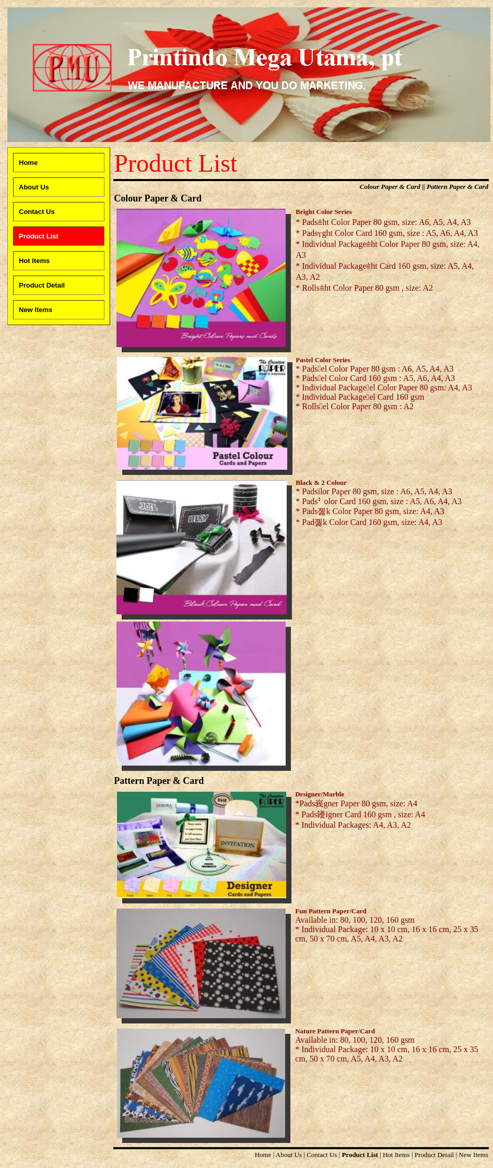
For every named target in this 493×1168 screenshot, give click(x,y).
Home (263, 1155)
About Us (289, 1155)
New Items (473, 1155)
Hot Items (396, 1155)
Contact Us (322, 1155)
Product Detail (434, 1155)
